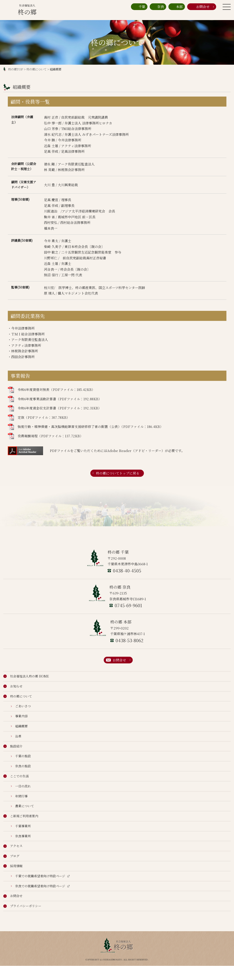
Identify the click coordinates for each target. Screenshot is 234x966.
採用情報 (13, 866)
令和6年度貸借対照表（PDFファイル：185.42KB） (51, 389)
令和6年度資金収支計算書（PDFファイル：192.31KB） (55, 408)
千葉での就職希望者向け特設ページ (40, 876)
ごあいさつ (21, 706)
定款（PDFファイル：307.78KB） (39, 417)
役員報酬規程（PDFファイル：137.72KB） (45, 436)
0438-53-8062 (126, 640)
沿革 (16, 736)
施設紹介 (13, 746)
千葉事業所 (21, 826)
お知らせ (13, 686)
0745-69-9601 (125, 605)
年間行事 (19, 796)
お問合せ (199, 6)
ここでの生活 (16, 776)
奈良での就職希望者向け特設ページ (40, 886)
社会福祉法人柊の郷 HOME (26, 676)
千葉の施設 (21, 756)
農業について (22, 806)
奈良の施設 (21, 766)
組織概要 (19, 726)
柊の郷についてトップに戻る (117, 473)
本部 (177, 6)
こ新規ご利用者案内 (20, 816)
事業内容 (19, 716)
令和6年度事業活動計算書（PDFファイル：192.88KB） (55, 399)
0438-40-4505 (124, 570)
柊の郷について (36, 69)
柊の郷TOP (15, 69)
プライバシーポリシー (22, 906)
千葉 (139, 6)
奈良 (158, 6)
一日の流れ (21, 786)
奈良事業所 (21, 836)
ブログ (11, 856)
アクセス (13, 846)
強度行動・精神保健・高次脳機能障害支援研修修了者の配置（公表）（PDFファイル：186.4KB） (86, 426)
